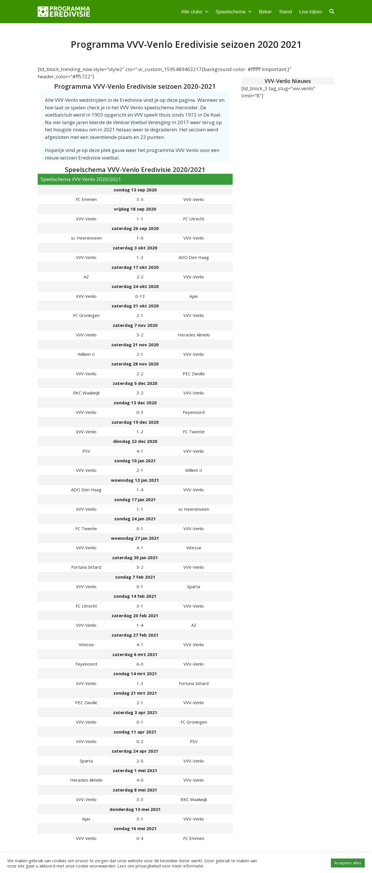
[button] (332, 11)
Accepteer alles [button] (347, 862)
